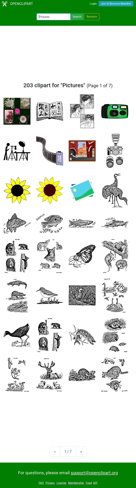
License (61, 483)
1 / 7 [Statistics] (68, 452)
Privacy (50, 483)
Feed (89, 483)
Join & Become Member (116, 3)
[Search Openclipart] (53, 16)
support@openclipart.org (94, 472)
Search (77, 16)
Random (91, 16)
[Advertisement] (68, 55)
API (95, 483)
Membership (76, 483)
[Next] (81, 452)
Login (93, 3)
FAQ (41, 483)
